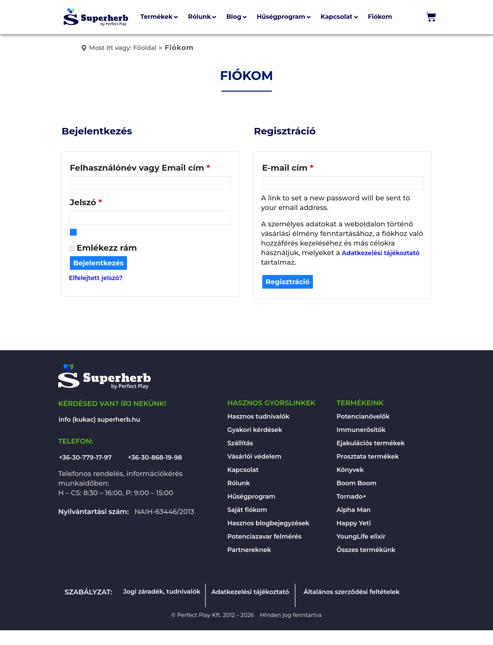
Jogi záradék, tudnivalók (161, 592)
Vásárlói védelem (254, 457)
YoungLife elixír (361, 537)
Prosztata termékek (368, 457)
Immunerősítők (361, 431)
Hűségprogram (251, 497)
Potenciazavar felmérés (264, 537)
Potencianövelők (363, 417)
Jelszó (104, 201)
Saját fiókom (247, 511)
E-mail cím (306, 166)
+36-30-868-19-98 (155, 458)
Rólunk (238, 484)
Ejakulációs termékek (371, 444)
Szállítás (240, 444)
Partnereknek (249, 551)
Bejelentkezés (98, 264)
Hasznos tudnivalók (258, 417)
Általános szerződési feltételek (352, 593)
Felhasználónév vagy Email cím (150, 166)
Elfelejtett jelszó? (96, 279)
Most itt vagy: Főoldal (122, 48)
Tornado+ (351, 497)
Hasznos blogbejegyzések (268, 524)
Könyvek (350, 471)
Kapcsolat (242, 471)
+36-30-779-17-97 (85, 458)
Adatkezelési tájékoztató (381, 254)
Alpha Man (354, 511)
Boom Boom (357, 484)
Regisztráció (288, 283)
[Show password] (73, 233)
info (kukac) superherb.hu (99, 420)
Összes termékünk (366, 551)
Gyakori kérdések (254, 431)
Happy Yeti (354, 524)
